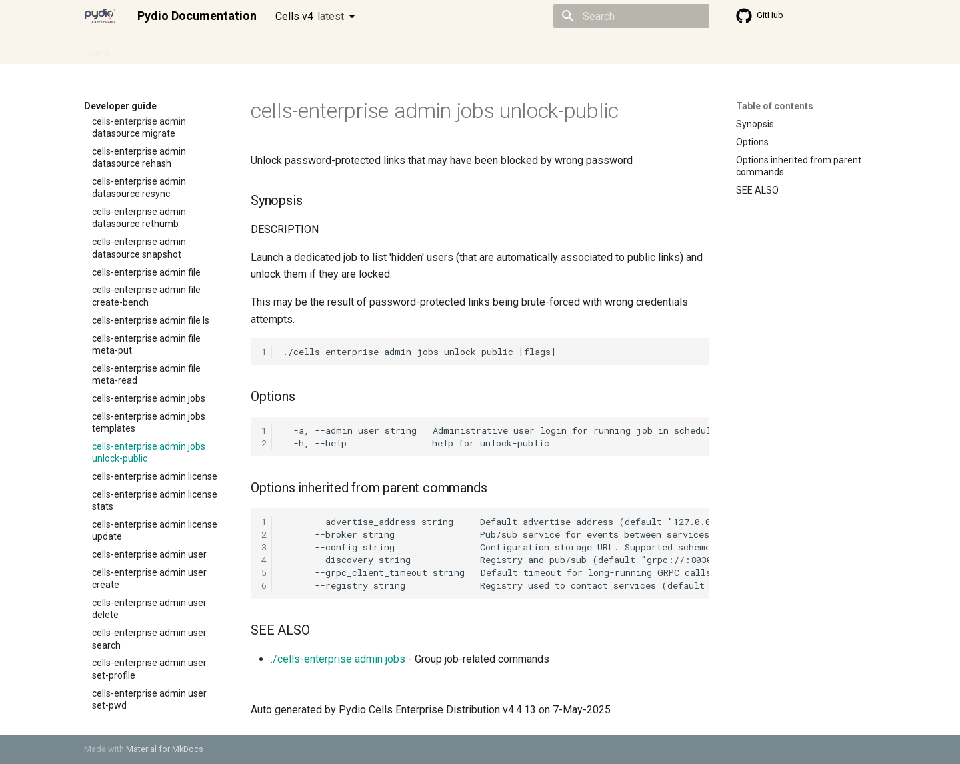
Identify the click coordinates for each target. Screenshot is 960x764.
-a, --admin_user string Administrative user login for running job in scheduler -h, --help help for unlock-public (496, 436)
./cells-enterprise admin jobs (338, 659)
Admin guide (152, 48)
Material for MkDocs (164, 749)
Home (96, 48)
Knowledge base (372, 48)
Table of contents (774, 106)
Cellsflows (216, 48)
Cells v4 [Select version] (309, 16)
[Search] (631, 16)
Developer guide (287, 48)
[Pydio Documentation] (100, 16)
